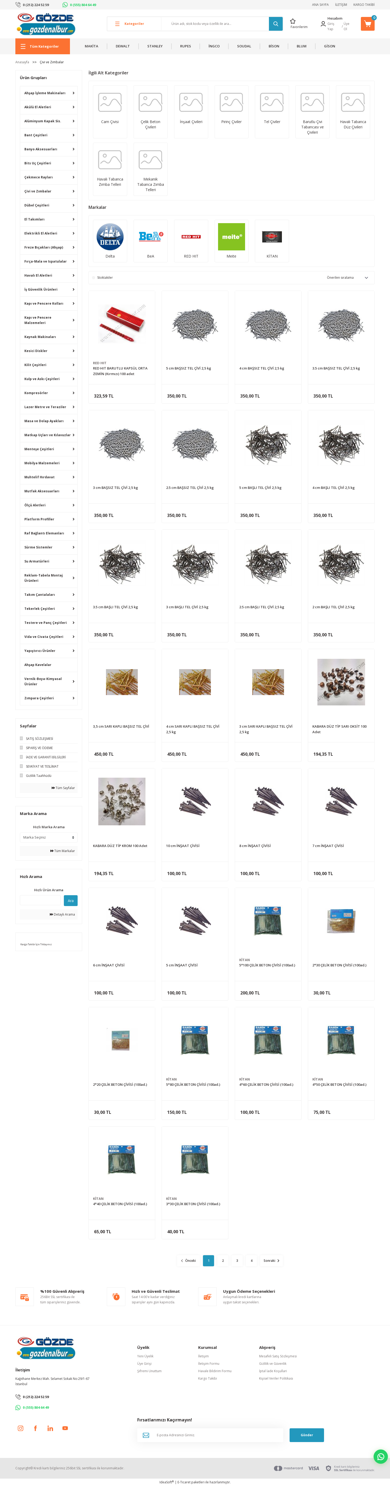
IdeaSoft (166, 1482)
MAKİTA (91, 46)
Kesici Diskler (35, 351)
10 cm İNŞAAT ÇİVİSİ (183, 845)
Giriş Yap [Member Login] (330, 26)
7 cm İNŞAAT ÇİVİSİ (328, 845)
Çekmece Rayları (38, 177)
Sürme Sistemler (38, 547)
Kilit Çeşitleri (35, 365)
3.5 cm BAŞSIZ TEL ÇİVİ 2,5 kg (336, 368)
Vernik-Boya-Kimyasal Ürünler (43, 681)
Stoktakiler (105, 277)
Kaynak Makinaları (40, 337)
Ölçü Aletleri (35, 505)
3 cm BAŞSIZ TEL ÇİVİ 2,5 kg (115, 487)
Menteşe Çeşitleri (39, 449)
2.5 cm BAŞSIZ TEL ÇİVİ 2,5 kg (190, 487)
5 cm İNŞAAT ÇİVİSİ (182, 965)
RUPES (185, 46)
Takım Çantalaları (39, 594)
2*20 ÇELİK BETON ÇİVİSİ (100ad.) (120, 1084)
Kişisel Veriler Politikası (276, 1378)
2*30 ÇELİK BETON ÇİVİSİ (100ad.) (339, 965)
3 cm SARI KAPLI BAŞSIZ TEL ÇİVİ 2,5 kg (265, 729)
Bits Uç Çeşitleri (37, 163)
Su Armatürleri (36, 561)
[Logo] (46, 24)
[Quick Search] (40, 900)
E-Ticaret (184, 1482)
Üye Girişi (144, 1363)
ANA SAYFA (320, 4)
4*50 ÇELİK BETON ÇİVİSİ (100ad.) (339, 1084)
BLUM (302, 46)
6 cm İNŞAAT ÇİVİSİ (109, 965)
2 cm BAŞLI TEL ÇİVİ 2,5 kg (333, 607)
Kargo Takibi (207, 1378)
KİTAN (244, 959)
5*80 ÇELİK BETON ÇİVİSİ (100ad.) (193, 1084)
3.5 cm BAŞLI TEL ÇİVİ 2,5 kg (115, 607)
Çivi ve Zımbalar (52, 62)
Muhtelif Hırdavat (39, 477)
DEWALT (123, 46)
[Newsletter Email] (210, 1435)
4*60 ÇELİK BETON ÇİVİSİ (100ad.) (266, 1084)
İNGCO (214, 46)
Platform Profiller (39, 519)
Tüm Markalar (62, 851)
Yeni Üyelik (145, 1356)
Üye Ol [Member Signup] (346, 26)
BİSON (274, 46)
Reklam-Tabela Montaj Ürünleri (43, 578)
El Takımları (34, 219)
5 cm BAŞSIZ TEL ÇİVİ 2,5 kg (188, 368)
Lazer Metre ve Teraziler (45, 407)
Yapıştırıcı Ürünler (39, 651)
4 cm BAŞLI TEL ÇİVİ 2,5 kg (333, 487)
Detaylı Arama (62, 914)
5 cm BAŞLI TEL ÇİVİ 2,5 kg (260, 487)
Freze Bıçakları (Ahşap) (43, 247)
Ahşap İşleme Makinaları (44, 93)
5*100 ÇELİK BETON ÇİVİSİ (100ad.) (267, 965)
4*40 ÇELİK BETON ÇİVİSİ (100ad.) (120, 1203)
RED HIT (100, 363)
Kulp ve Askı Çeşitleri (42, 379)
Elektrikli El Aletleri (40, 233)
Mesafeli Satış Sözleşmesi (278, 1356)
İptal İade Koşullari (273, 1371)
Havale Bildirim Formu (215, 1371)
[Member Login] (323, 24)
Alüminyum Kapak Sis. (42, 121)
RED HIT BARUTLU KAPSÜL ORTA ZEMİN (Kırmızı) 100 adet (120, 371)
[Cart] (368, 24)
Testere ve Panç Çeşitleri (45, 622)
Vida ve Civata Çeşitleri (43, 636)
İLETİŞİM (341, 4)
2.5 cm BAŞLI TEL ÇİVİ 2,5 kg (261, 607)
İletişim (203, 1356)
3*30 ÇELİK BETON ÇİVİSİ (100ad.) (193, 1203)
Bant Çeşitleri (35, 135)
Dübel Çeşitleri (36, 205)
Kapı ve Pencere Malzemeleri (37, 320)
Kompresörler (36, 393)
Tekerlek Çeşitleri (39, 608)
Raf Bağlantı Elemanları (44, 533)
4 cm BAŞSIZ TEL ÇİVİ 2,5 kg (261, 368)
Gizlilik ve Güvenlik (272, 1363)
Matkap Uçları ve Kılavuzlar (47, 435)
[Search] (222, 24)
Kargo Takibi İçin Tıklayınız (36, 944)
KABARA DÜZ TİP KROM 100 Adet (120, 845)
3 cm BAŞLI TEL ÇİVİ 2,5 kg (187, 607)
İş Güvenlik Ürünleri (40, 289)
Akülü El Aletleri (37, 107)
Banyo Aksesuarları (40, 149)
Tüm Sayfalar (63, 788)
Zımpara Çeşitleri (39, 698)
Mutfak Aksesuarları (41, 491)
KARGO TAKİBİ (364, 4)
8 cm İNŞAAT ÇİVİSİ (255, 845)
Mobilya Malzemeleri (42, 463)
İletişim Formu (208, 1363)
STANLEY (155, 46)
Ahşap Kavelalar (37, 665)
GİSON (329, 46)
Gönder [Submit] (307, 1435)
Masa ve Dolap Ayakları (44, 421)
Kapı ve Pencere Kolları (43, 303)
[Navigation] (42, 46)
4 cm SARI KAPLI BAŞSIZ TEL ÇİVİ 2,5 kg (192, 729)
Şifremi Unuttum (149, 1371)
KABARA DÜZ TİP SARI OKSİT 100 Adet (339, 729)
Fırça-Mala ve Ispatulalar (45, 261)
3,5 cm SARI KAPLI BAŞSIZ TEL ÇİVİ (121, 726)
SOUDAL (244, 46)
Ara (71, 900)
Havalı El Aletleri (38, 275)
